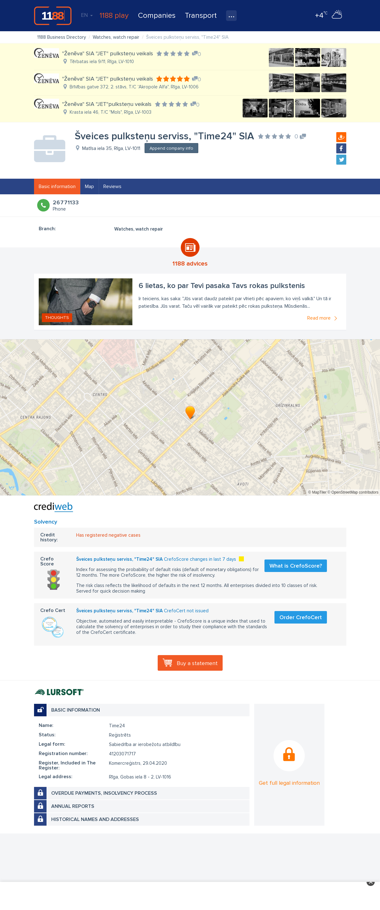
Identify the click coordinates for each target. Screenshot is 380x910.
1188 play (114, 15)
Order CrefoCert (300, 617)
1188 (53, 15)
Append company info (171, 148)
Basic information (57, 186)
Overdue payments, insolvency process (104, 793)
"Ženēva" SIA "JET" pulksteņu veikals (107, 53)
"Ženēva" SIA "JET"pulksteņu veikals (106, 104)
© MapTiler (317, 492)
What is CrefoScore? (295, 565)
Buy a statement (197, 663)
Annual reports (72, 806)
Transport (201, 15)
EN (87, 15)
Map (89, 186)
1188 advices (190, 263)
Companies (156, 15)
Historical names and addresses (95, 819)
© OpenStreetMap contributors (353, 492)
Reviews (112, 186)
